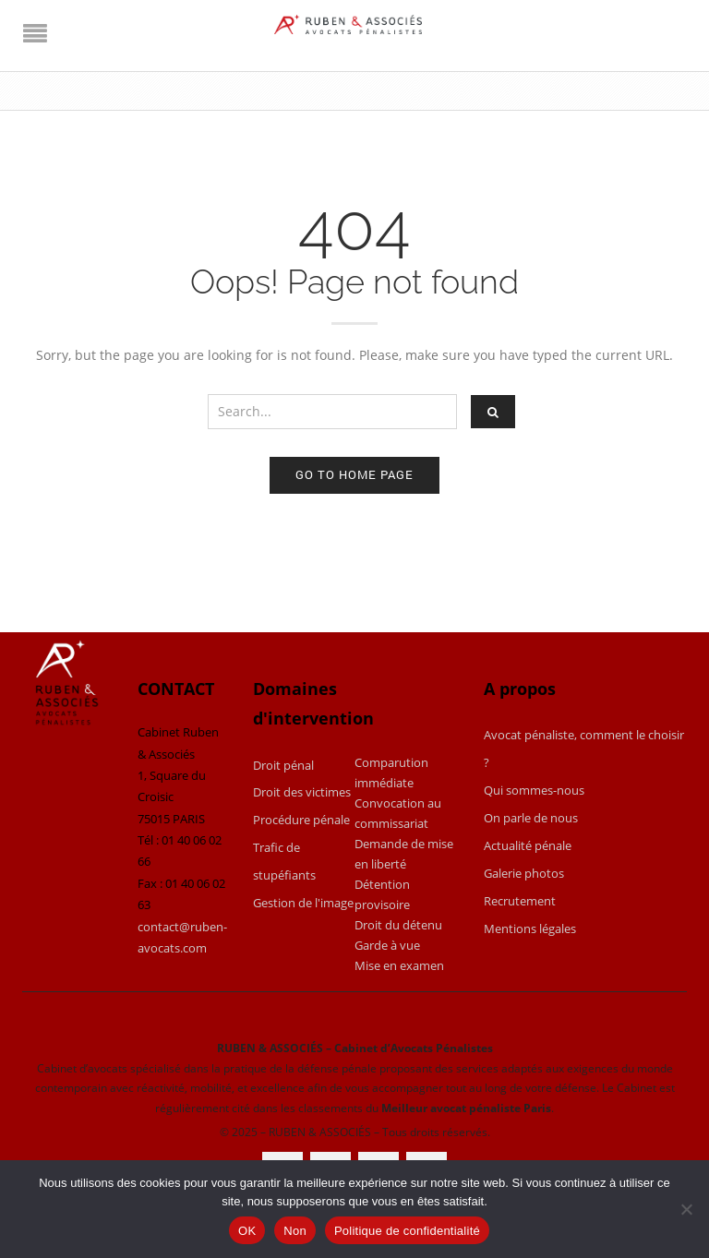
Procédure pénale (301, 819)
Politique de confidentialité (407, 1231)
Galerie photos (524, 873)
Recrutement (520, 901)
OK (247, 1231)
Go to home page (354, 474)
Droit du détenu (398, 925)
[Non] (686, 1209)
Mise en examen (399, 965)
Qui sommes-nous (534, 790)
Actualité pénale (527, 845)
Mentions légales (530, 928)
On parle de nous (531, 817)
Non (294, 1231)
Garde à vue (387, 945)
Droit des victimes (302, 792)
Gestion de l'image (303, 902)
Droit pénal (283, 765)
